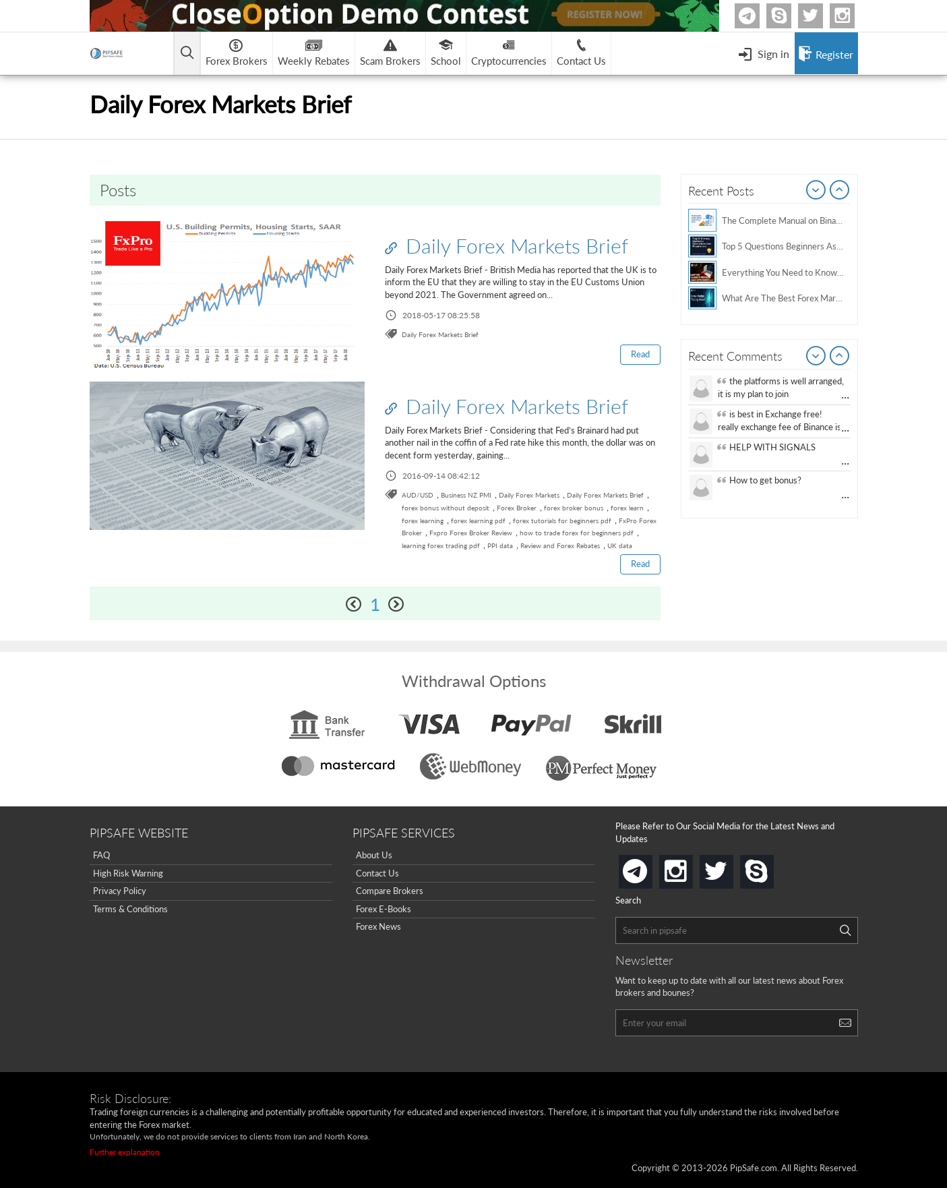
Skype (789, 15)
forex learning (423, 520)
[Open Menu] (764, 53)
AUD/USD (417, 495)
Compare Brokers (389, 890)
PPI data (500, 545)
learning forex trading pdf (441, 545)
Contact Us (377, 873)
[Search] (845, 930)
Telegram (758, 18)
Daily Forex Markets (529, 495)
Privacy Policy (119, 890)
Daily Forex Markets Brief (506, 245)
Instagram (853, 15)
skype (771, 867)
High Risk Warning (128, 873)
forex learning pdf (478, 520)
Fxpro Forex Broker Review (470, 533)
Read (640, 354)
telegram (649, 870)
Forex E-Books (383, 908)
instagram (690, 867)
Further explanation (125, 1152)
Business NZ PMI (466, 495)
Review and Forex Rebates (560, 545)
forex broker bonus (573, 508)
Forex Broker (517, 508)
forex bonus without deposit (445, 508)
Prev (816, 191)
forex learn (627, 508)
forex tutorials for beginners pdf (562, 520)
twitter (821, 15)
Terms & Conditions (130, 908)
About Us (374, 855)
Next (840, 191)
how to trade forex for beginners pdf (577, 533)
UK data (619, 545)
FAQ (101, 855)
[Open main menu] (187, 53)
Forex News (378, 926)
